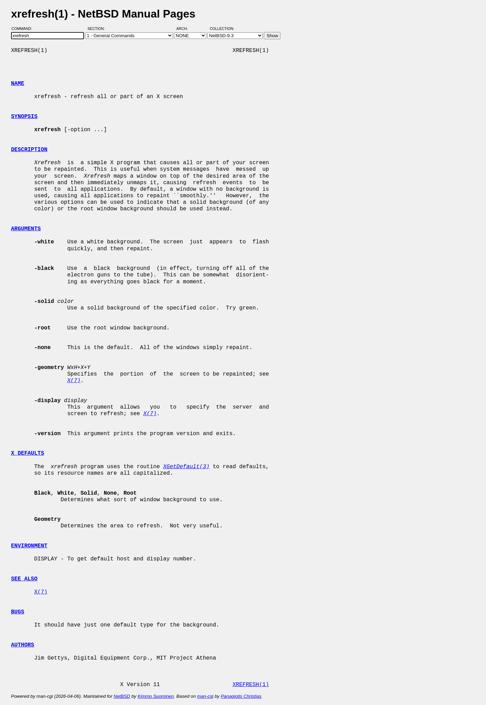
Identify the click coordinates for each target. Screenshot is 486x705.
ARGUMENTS (26, 229)
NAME (17, 83)
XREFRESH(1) (250, 684)
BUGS (17, 612)
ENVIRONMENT (29, 546)
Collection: (222, 29)
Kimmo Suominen (155, 696)
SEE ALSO (24, 579)
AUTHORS (22, 645)
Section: (97, 29)
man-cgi (205, 696)
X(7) (40, 592)
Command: (24, 29)
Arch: (185, 29)
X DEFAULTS (27, 453)
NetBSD (122, 696)
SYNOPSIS (24, 116)
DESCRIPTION (29, 150)
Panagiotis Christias (241, 696)
